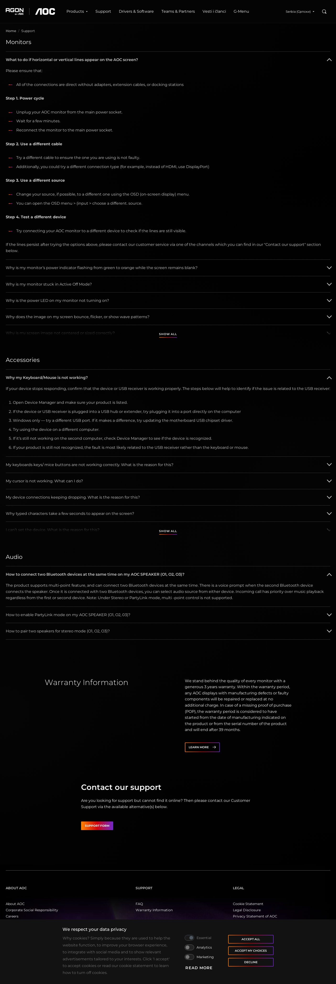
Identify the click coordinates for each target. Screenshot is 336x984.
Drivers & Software (136, 11)
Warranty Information (154, 910)
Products (77, 11)
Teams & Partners (178, 11)
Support (103, 11)
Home (11, 31)
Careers (12, 916)
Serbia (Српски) (300, 11)
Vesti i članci (214, 11)
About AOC (15, 904)
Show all (168, 334)
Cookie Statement (248, 904)
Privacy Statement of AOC (255, 916)
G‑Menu (241, 11)
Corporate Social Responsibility (32, 910)
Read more (199, 968)
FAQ (139, 904)
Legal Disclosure (247, 910)
